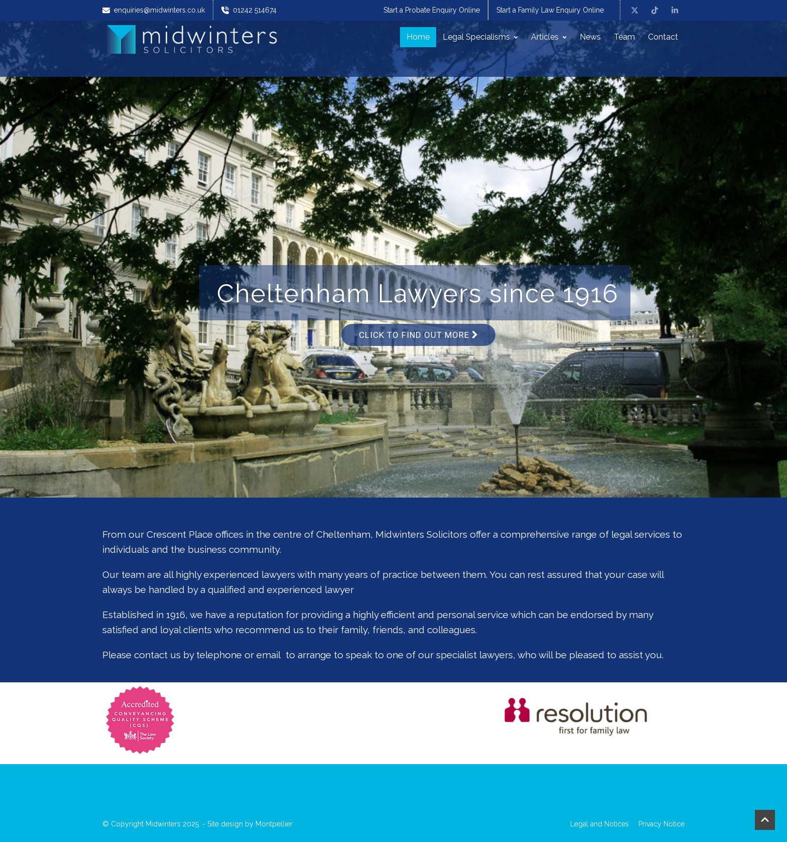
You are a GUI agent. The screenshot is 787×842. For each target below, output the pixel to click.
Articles (549, 37)
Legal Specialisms (480, 37)
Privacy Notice (661, 824)
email (268, 654)
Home (418, 37)
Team (624, 37)
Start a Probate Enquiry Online (431, 10)
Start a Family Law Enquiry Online (550, 10)
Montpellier (274, 824)
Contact (663, 37)
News (590, 37)
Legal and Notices (599, 824)
